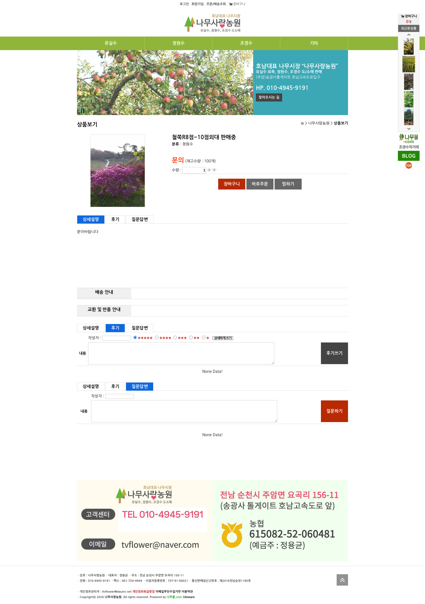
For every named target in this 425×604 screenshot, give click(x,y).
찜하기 (288, 184)
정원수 (178, 43)
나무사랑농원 (113, 597)
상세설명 (91, 219)
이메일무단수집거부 (168, 591)
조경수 (246, 43)
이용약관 (187, 591)
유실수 (111, 43)
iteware (189, 597)
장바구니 (236, 4)
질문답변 (139, 219)
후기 (115, 219)
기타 (314, 43)
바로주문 (260, 184)
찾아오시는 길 (269, 97)
